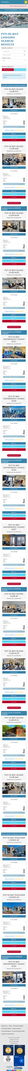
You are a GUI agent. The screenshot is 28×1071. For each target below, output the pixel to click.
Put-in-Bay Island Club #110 (14, 652)
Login (10, 1026)
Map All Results (20, 69)
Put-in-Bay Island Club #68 (14, 147)
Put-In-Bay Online (6, 1031)
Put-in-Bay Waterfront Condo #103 (14, 964)
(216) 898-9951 (13, 10)
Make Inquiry (14, 110)
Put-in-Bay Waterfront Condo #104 (14, 467)
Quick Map (14, 137)
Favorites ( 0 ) (8, 69)
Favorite (14, 140)
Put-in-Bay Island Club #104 (14, 271)
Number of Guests (6, 58)
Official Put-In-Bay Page (7, 1034)
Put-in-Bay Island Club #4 (14, 595)
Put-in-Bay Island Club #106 (14, 214)
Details (14, 133)
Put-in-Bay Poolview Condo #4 (14, 896)
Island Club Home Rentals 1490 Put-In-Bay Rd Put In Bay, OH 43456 (14, 1039)
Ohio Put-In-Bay (16, 1028)
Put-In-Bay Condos (6, 1028)
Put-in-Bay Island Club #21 (14, 90)
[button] (14, 203)
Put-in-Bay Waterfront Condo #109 (14, 398)
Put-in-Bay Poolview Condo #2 (14, 839)
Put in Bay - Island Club (10, 17)
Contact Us (4, 1026)
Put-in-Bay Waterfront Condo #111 (14, 339)
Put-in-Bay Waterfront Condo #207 (14, 527)
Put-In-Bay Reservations (18, 1031)
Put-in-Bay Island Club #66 (14, 776)
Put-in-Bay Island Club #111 (14, 719)
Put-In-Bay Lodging (18, 1026)
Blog (7, 10)
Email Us (21, 10)
